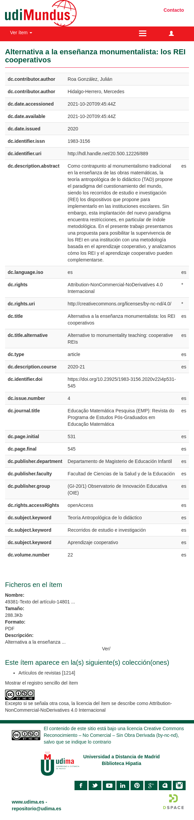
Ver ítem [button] (21, 32)
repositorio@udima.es (36, 808)
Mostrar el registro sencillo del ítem (41, 683)
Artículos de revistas (39, 673)
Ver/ (106, 648)
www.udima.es (28, 802)
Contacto (173, 10)
